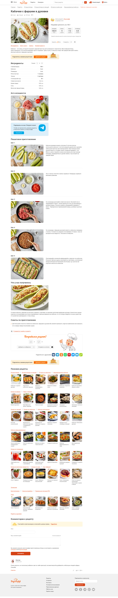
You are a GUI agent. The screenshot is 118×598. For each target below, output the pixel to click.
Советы (31, 45)
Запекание (14, 487)
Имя (12, 529)
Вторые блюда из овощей (42, 7)
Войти (104, 2)
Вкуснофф (67, 19)
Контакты (48, 584)
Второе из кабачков (56, 7)
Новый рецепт (96, 2)
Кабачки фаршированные (18, 430)
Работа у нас (49, 590)
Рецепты (32, 2)
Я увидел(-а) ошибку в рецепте (22, 331)
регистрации (23, 551)
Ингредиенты (14, 45)
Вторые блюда (28, 7)
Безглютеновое (15, 491)
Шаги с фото (23, 45)
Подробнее (54, 524)
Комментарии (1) (40, 45)
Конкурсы (40, 2)
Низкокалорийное (27, 491)
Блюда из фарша (15, 391)
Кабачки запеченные (44, 409)
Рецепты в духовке (16, 514)
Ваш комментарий (16, 535)
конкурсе (13, 551)
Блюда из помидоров (17, 449)
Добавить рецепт (41, 57)
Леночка (18, 561)
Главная (13, 7)
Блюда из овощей (16, 409)
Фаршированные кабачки (71, 7)
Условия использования (53, 586)
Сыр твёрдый (46, 467)
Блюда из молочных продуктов (20, 467)
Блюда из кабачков (29, 409)
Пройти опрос (50, 593)
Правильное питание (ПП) (42, 491)
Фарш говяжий (27, 391)
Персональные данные (52, 588)
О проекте (48, 582)
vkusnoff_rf (19, 133)
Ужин (12, 494)
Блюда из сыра (35, 467)
